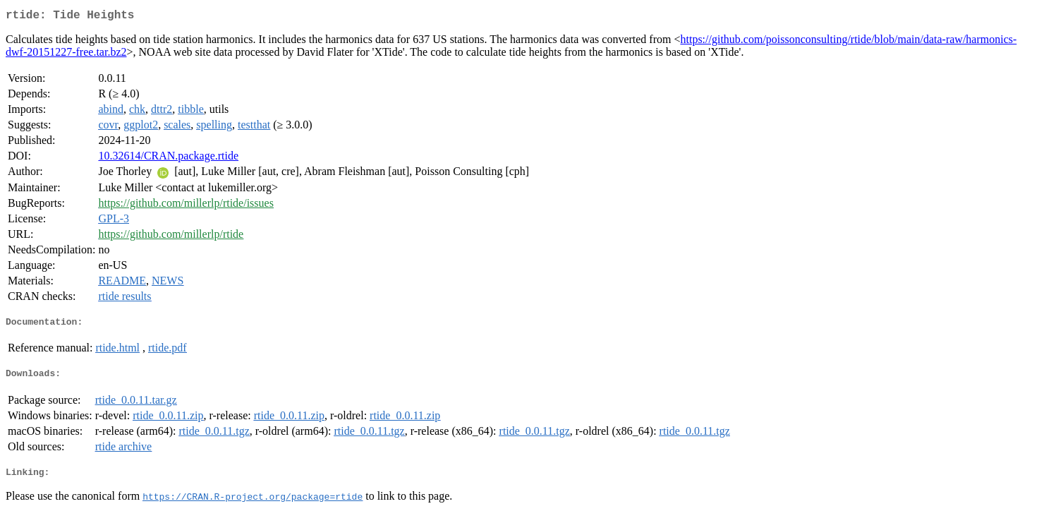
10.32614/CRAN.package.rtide (168, 158)
